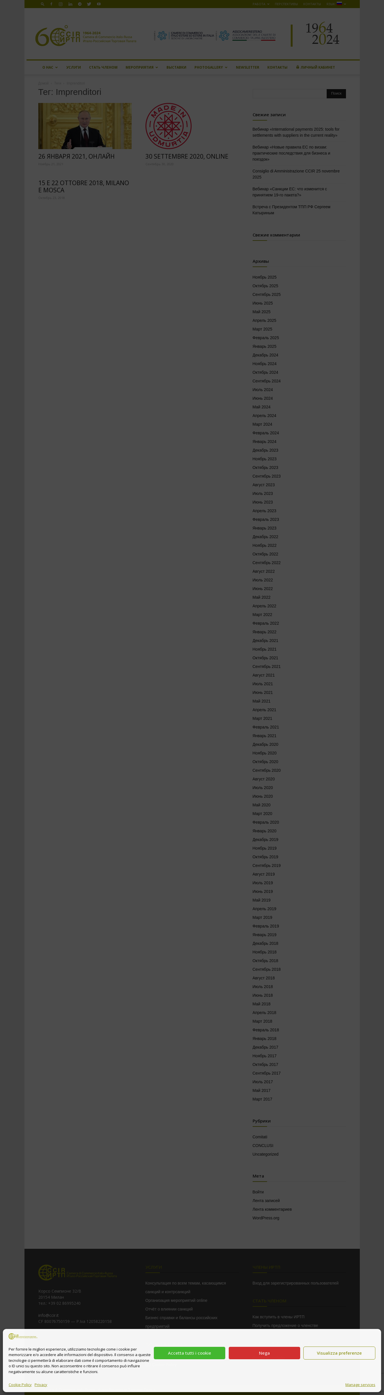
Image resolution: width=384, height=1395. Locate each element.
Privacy (41, 1384)
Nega (264, 1353)
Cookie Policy (20, 1384)
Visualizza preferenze (339, 1353)
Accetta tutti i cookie (189, 1353)
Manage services (360, 1384)
